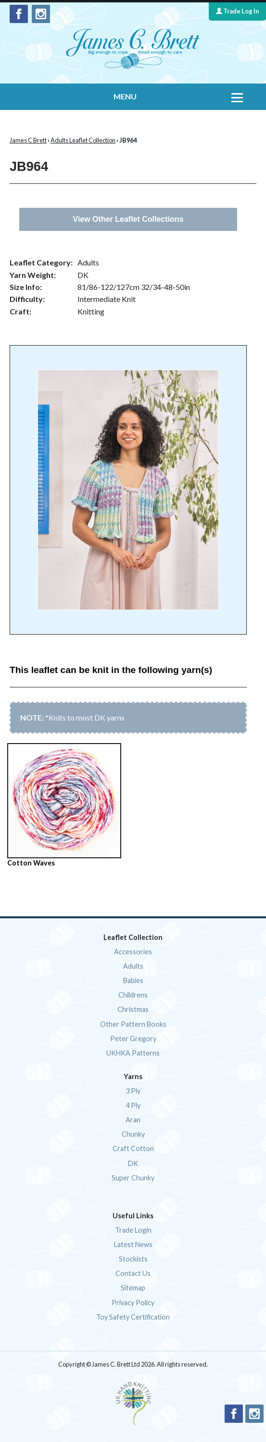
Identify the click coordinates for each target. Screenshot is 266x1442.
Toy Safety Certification (133, 1317)
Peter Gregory (133, 1038)
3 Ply (133, 1091)
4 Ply (133, 1105)
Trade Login (133, 1230)
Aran (133, 1120)
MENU (125, 96)
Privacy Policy (133, 1302)
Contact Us (133, 1273)
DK (133, 1163)
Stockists (133, 1259)
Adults (133, 966)
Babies (133, 980)
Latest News (133, 1244)
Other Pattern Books (133, 1024)
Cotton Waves (64, 805)
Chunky (133, 1134)
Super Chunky (133, 1178)
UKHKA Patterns (133, 1053)
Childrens (133, 995)
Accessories (133, 952)
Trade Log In (237, 11)
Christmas (133, 1009)
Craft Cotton (133, 1148)
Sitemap (133, 1288)
